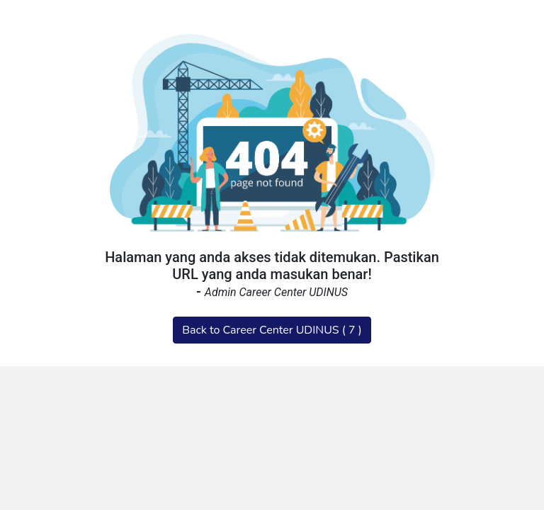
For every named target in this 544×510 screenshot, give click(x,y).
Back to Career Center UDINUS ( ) (272, 330)
